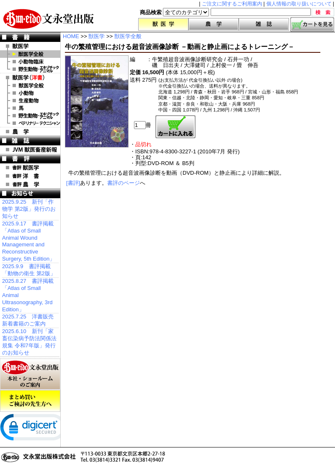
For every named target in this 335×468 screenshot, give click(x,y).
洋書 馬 (30, 108)
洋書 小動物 (30, 93)
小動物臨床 (30, 61)
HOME (71, 36)
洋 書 (30, 77)
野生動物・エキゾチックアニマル (30, 69)
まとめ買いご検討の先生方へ (30, 401)
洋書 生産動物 (30, 100)
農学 (213, 24)
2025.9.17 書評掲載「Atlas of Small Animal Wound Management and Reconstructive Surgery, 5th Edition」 (28, 241)
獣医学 (163, 24)
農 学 (30, 131)
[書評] (73, 183)
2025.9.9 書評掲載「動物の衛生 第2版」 (29, 270)
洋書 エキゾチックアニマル (30, 115)
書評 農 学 (30, 184)
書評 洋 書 (30, 176)
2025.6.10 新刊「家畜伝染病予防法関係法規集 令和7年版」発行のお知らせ (29, 342)
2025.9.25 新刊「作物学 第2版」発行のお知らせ (29, 209)
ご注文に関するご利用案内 (232, 4)
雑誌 (264, 24)
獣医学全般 (30, 54)
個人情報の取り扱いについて (299, 4)
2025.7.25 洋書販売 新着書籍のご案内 (28, 320)
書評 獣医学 (30, 167)
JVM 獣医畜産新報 (30, 149)
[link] (33, 429)
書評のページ (123, 183)
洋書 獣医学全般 (30, 85)
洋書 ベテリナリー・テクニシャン (30, 123)
